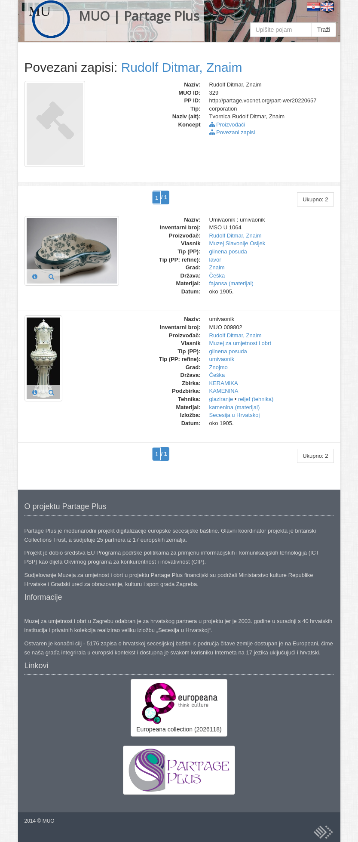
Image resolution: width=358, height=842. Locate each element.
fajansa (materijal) (231, 283)
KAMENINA (224, 391)
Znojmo (218, 367)
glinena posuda (228, 251)
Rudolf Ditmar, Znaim (181, 67)
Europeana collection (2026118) (178, 707)
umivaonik (222, 359)
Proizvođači (227, 124)
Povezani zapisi (232, 132)
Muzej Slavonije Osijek (237, 243)
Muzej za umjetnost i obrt (240, 343)
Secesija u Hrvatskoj (234, 415)
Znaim (217, 267)
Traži (323, 29)
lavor (215, 259)
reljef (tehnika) (255, 399)
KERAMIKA (223, 383)
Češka (217, 275)
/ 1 (164, 197)
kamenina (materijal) (234, 407)
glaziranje (221, 399)
